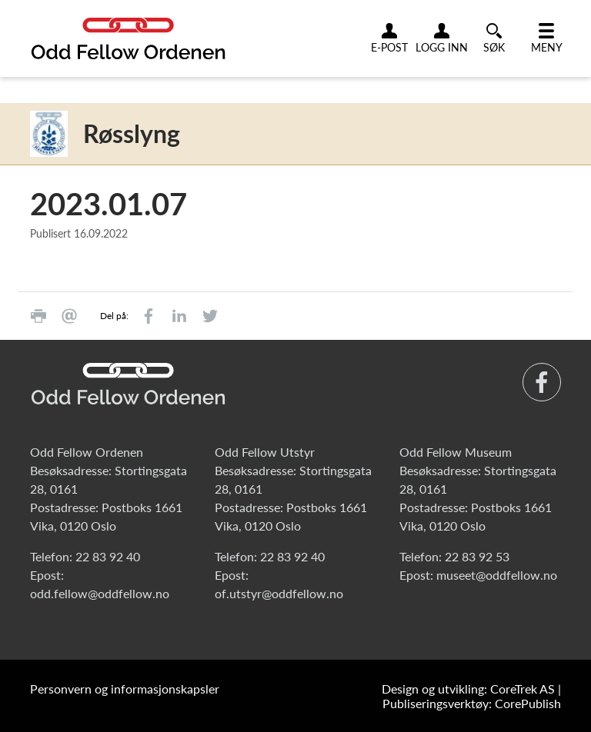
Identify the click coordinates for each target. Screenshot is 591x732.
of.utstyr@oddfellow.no (279, 593)
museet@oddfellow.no (496, 574)
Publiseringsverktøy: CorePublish (471, 703)
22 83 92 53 (477, 556)
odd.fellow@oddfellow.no (99, 593)
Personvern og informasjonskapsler (124, 688)
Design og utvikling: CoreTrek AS (468, 688)
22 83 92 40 (107, 556)
